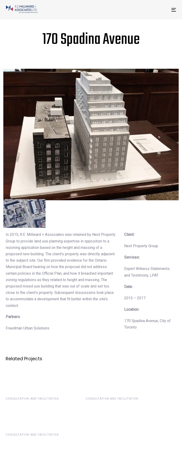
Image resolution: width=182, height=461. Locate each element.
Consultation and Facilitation (32, 398)
